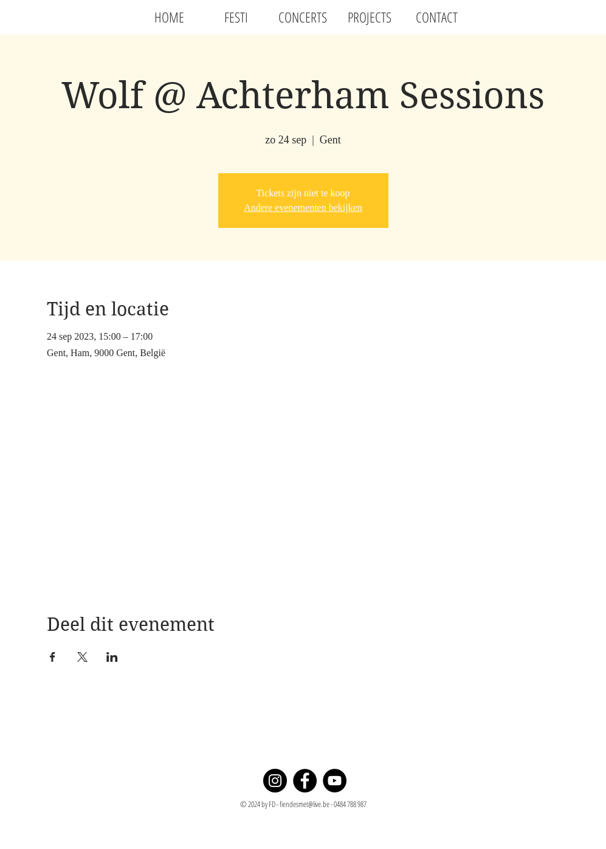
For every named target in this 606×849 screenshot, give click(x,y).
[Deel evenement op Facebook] (52, 657)
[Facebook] (305, 780)
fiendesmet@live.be (304, 804)
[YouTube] (334, 780)
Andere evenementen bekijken (303, 207)
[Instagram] (275, 780)
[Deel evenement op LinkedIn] (112, 657)
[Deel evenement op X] (82, 657)
